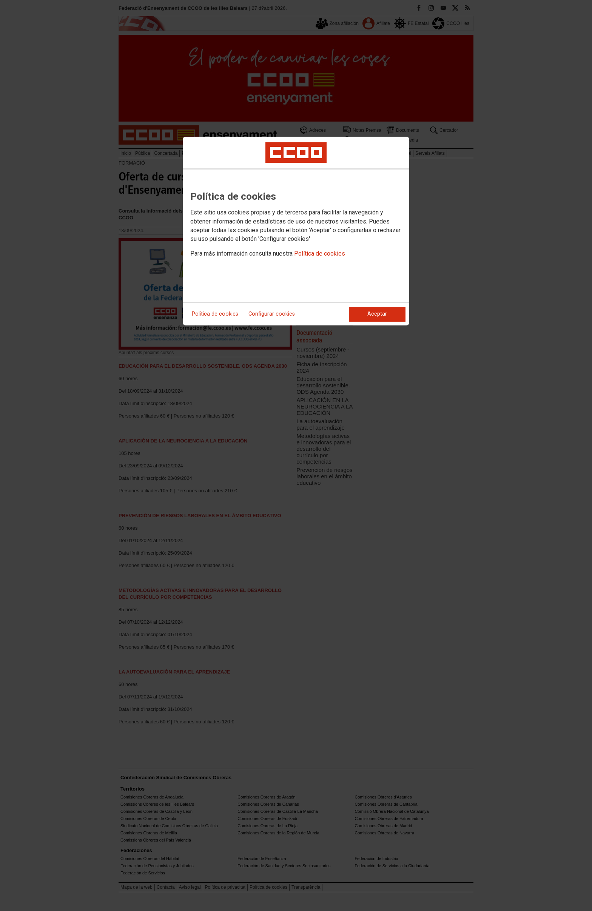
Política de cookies (319, 253)
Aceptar (377, 314)
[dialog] (296, 231)
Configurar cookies (271, 314)
